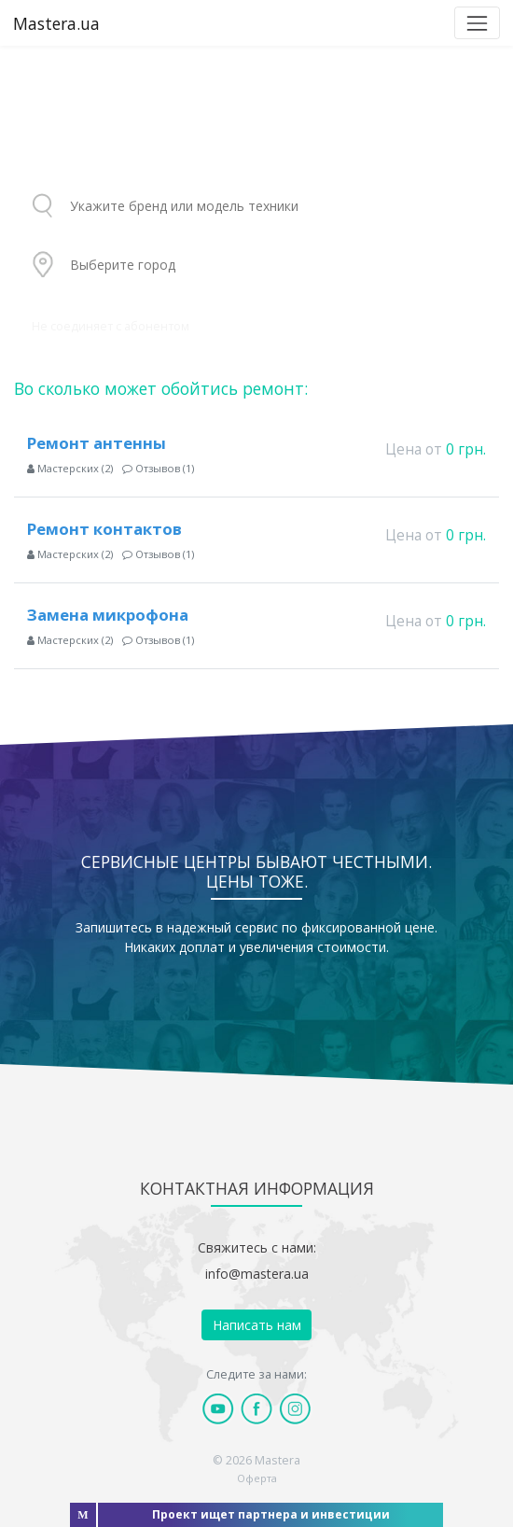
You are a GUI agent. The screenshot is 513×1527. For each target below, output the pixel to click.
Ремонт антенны (96, 443)
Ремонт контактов (104, 528)
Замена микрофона (107, 614)
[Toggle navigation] (477, 23)
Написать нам (257, 1325)
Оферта (257, 1478)
